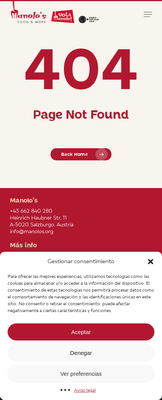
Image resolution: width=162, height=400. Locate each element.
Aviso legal (85, 390)
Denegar (81, 353)
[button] (150, 261)
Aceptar (81, 332)
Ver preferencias (81, 373)
